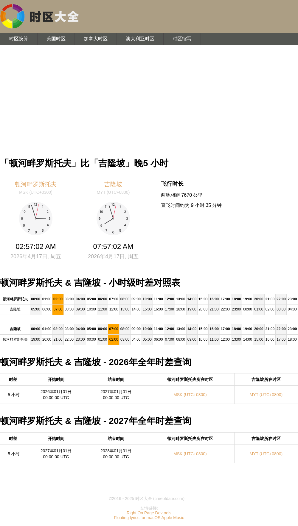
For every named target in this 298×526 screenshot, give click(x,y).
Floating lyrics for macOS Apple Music (149, 517)
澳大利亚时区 (140, 38)
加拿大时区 (96, 38)
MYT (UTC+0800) (266, 394)
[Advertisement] (149, 98)
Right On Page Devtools (149, 512)
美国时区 (56, 38)
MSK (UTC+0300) (190, 394)
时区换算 (18, 38)
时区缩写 (182, 38)
